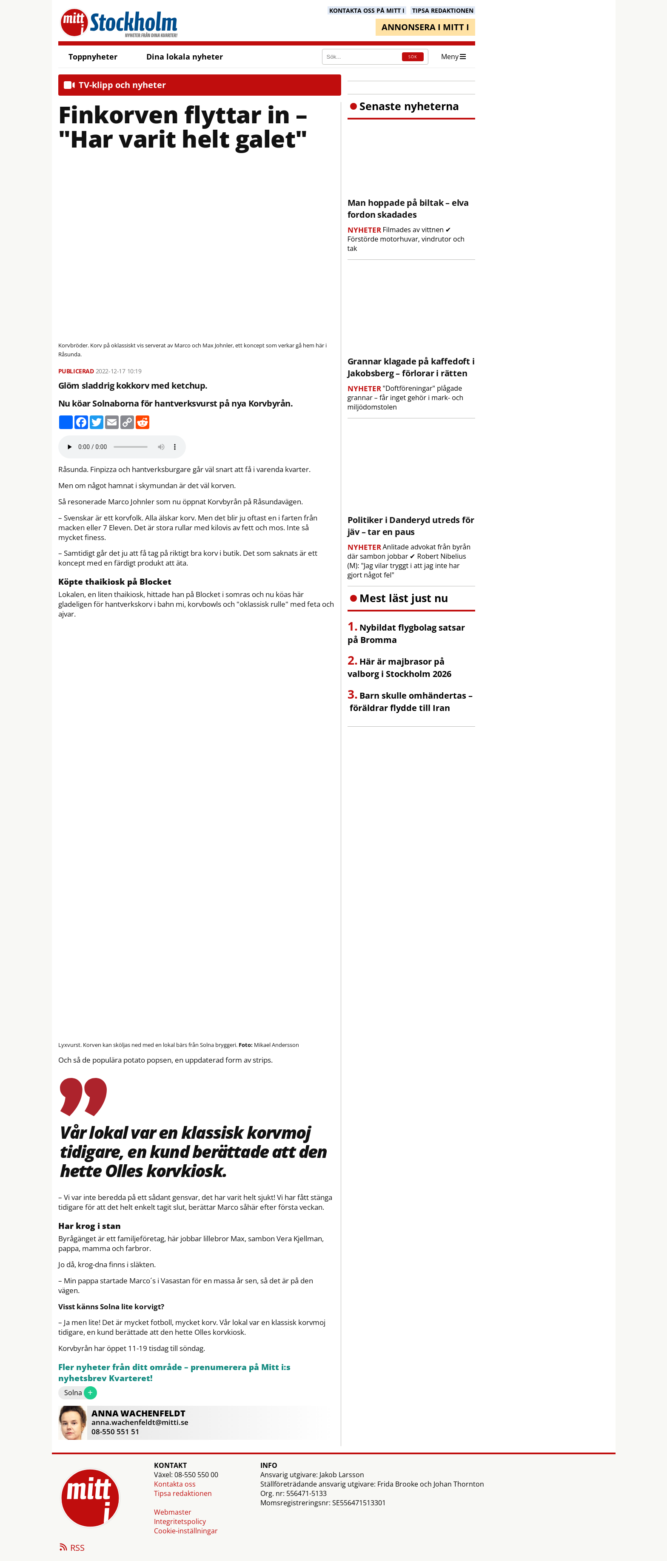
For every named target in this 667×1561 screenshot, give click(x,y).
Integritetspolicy (180, 1521)
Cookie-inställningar (186, 1530)
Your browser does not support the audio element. (122, 446)
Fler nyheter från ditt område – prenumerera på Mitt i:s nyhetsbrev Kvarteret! (174, 1373)
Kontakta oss (175, 1484)
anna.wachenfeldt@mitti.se (139, 1422)
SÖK (412, 57)
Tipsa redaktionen (183, 1493)
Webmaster (172, 1512)
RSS (71, 1548)
